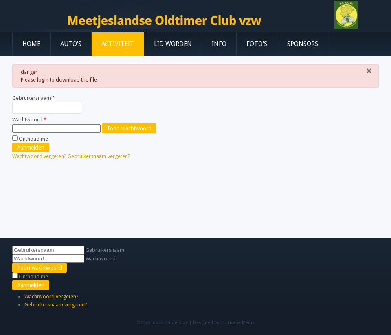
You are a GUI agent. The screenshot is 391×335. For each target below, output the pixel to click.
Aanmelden (30, 147)
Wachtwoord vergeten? (40, 156)
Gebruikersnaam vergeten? (99, 156)
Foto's (256, 44)
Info (219, 44)
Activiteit (117, 44)
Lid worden (173, 44)
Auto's (70, 44)
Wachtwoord (29, 120)
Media (248, 322)
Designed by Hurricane (217, 322)
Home (31, 44)
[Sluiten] (369, 71)
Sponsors (302, 44)
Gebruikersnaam (33, 98)
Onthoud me (33, 139)
